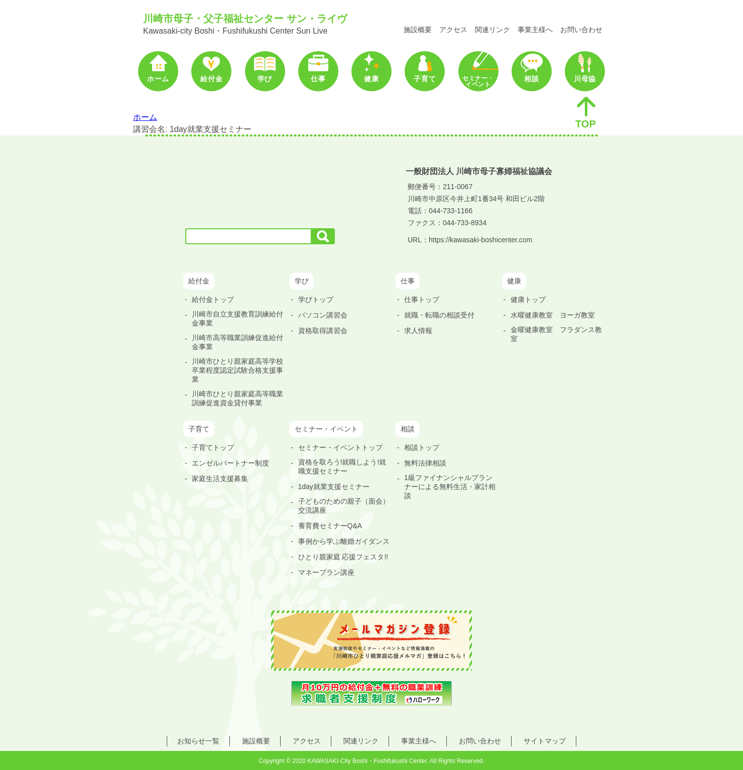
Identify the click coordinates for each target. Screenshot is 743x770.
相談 (531, 79)
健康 (371, 79)
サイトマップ (545, 741)
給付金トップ (213, 299)
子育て (425, 79)
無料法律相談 (425, 463)
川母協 (585, 79)
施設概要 (418, 30)
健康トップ (528, 299)
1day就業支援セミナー (333, 487)
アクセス (453, 30)
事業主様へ (535, 30)
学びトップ (315, 299)
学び (265, 79)
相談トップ (421, 447)
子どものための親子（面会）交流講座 (344, 505)
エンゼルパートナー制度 (230, 463)
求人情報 (418, 331)
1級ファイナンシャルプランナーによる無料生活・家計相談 (450, 487)
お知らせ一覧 (198, 741)
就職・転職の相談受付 (439, 315)
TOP (585, 112)
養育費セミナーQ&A (330, 526)
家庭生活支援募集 (220, 479)
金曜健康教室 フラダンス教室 (556, 334)
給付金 (211, 79)
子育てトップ (213, 447)
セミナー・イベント (478, 81)
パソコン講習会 (322, 315)
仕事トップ (421, 299)
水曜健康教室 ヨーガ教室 (553, 315)
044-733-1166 (450, 211)
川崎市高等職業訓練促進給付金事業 (237, 342)
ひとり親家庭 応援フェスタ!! (343, 557)
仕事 (318, 79)
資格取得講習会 (322, 331)
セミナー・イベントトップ (340, 447)
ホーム (158, 79)
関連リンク (492, 30)
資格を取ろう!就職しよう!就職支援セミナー (342, 466)
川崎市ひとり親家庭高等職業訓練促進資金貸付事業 (237, 398)
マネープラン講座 (326, 572)
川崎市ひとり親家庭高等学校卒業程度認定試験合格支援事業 (237, 370)
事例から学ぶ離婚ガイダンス (344, 541)
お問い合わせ (581, 30)
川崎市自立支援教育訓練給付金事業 (237, 318)
